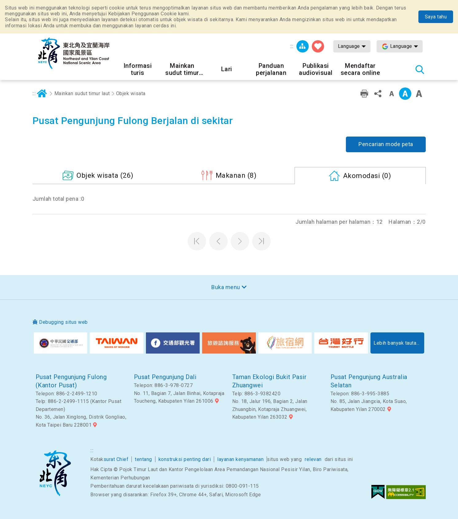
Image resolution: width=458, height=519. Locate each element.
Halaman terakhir (261, 241)
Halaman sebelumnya (218, 241)
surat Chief (116, 459)
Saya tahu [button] (436, 17)
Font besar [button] (419, 93)
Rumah (42, 93)
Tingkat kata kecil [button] (392, 93)
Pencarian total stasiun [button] (419, 69)
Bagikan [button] (378, 93)
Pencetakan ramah (364, 93)
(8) (236, 175)
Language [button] (349, 46)
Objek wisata (131, 93)
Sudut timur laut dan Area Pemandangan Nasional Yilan (55, 473)
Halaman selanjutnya (240, 241)
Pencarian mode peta (385, 144)
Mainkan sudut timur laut (82, 93)
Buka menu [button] (225, 287)
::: (291, 46)
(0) (367, 176)
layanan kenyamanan (240, 459)
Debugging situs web (63, 322)
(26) (105, 175)
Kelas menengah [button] (405, 93)
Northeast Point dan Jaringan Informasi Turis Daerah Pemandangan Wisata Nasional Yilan (74, 53)
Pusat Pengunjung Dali (165, 377)
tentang (143, 459)
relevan (313, 459)
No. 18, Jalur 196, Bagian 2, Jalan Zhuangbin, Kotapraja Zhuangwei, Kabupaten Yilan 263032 (269, 409)
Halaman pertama (197, 241)
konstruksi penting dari (185, 459)
